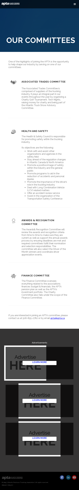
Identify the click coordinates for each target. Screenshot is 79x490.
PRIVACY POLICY (7, 485)
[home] (10, 3)
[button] (75, 4)
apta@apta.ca (57, 318)
